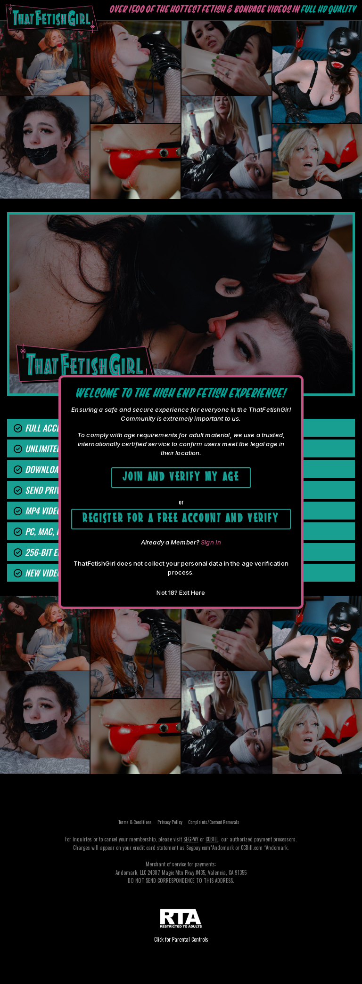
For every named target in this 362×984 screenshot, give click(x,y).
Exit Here (192, 592)
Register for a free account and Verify (181, 516)
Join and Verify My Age (181, 475)
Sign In (211, 542)
